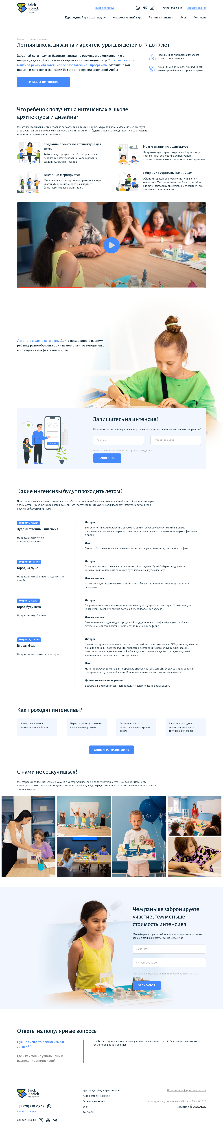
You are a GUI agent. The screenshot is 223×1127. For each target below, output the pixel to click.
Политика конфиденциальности (186, 1090)
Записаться (107, 458)
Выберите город (104, 8)
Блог (183, 17)
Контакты (199, 17)
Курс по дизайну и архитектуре (85, 17)
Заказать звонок (196, 8)
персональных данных (140, 450)
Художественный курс (127, 17)
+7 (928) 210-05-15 (171, 8)
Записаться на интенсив (43, 82)
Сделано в (191, 1106)
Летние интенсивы (161, 17)
